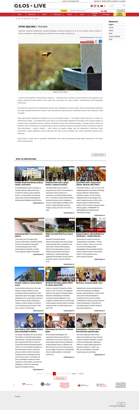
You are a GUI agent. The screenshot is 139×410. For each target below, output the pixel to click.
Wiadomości (27, 18)
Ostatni (81, 374)
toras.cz (122, 406)
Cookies (121, 403)
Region (36, 18)
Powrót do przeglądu (99, 154)
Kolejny (74, 374)
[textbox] (115, 6)
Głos (19, 18)
